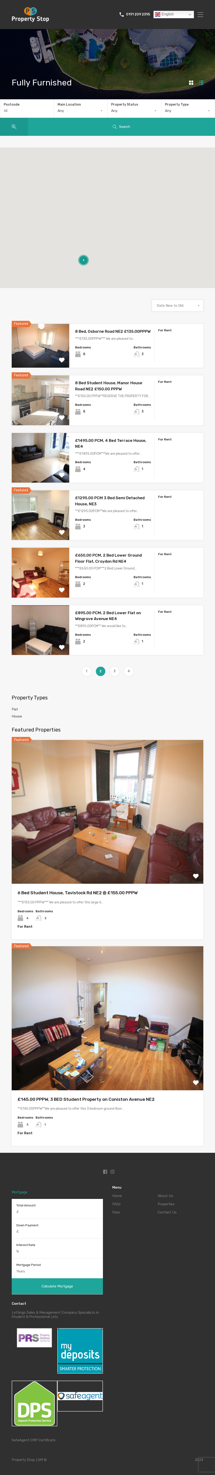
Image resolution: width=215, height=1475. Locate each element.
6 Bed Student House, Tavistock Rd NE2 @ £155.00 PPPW (78, 892)
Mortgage (19, 1192)
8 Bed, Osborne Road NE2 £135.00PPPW (113, 331)
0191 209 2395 (138, 14)
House (17, 716)
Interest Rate (25, 1245)
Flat (15, 709)
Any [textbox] (61, 111)
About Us (165, 1196)
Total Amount (26, 1205)
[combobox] (81, 110)
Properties (166, 1204)
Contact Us (167, 1212)
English (164, 14)
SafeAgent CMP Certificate (33, 1440)
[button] (140, 221)
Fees (116, 1212)
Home (117, 1196)
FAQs (116, 1204)
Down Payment (27, 1225)
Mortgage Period (28, 1265)
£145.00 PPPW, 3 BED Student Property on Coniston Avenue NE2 (86, 1099)
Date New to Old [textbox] (170, 305)
